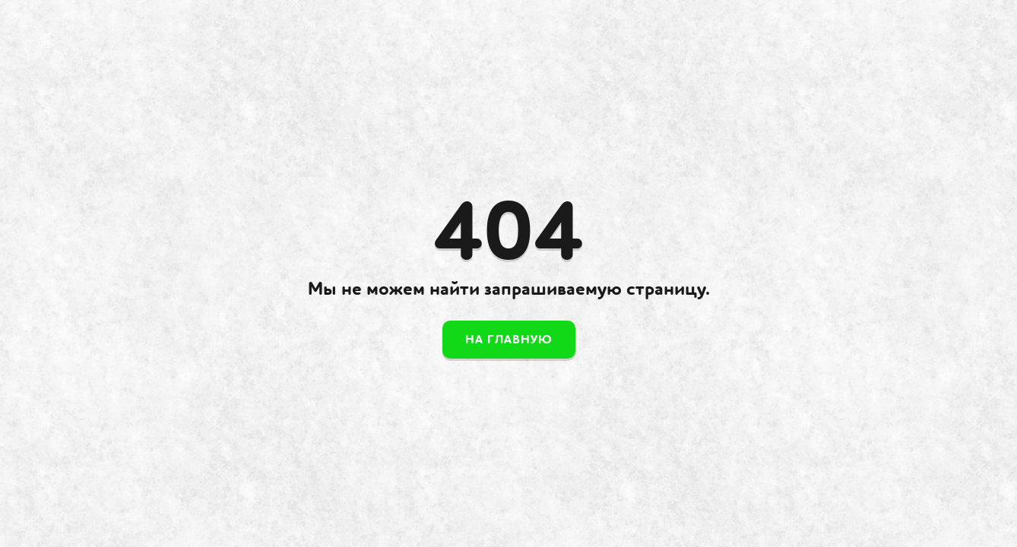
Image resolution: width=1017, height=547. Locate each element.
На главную (509, 339)
